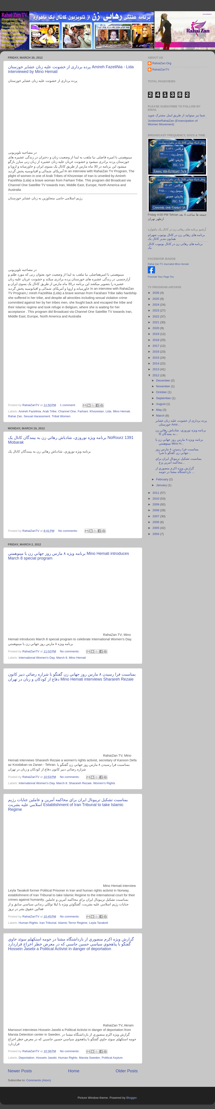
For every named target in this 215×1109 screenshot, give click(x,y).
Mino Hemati (121, 411)
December (163, 380)
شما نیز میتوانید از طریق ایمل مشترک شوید (176, 115)
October (162, 392)
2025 (156, 298)
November (163, 386)
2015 (156, 357)
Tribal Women (61, 416)
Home (73, 1071)
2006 (156, 522)
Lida (108, 411)
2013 (156, 369)
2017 (156, 345)
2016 (156, 351)
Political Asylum (112, 1057)
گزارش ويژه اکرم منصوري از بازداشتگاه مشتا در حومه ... (174, 470)
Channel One (67, 411)
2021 (156, 322)
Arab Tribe (49, 411)
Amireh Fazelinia (30, 411)
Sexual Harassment (37, 416)
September (164, 398)
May (159, 409)
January (162, 485)
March (160, 415)
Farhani (83, 411)
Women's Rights (104, 783)
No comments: (68, 530)
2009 (156, 504)
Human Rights (28, 922)
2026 (156, 292)
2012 (156, 375)
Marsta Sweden (89, 1057)
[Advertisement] (73, 359)
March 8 (61, 657)
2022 (156, 316)
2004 (156, 534)
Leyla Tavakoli (98, 922)
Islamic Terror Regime (72, 922)
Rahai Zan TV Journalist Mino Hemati (168, 264)
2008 (156, 510)
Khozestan (97, 411)
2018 (156, 340)
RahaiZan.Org (161, 63)
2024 (156, 304)
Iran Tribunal (47, 922)
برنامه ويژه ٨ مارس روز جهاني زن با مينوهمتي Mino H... (179, 441)
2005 (156, 528)
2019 (156, 334)
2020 (156, 328)
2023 (156, 310)
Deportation (26, 1057)
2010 (156, 498)
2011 (156, 492)
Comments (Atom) (38, 1080)
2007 (156, 516)
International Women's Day (36, 657)
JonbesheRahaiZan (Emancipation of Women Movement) (173, 122)
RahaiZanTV (160, 69)
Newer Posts (20, 1071)
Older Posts (127, 1071)
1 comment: (68, 405)
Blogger (131, 1097)
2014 (156, 363)
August (161, 404)
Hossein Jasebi (46, 1057)
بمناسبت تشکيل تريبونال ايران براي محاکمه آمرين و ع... (178, 460)
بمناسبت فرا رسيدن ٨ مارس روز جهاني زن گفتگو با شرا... (177, 451)
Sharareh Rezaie (80, 783)
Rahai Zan (15, 416)
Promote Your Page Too (161, 276)
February (162, 479)
